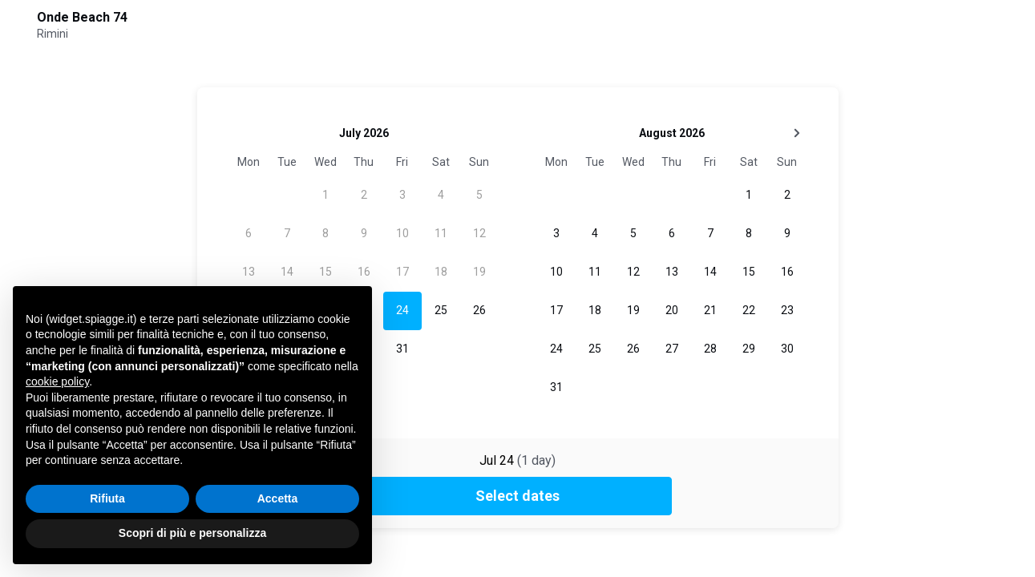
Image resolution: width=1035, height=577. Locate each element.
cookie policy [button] (57, 381)
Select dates (517, 495)
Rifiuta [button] (107, 498)
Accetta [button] (277, 498)
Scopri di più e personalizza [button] (192, 533)
